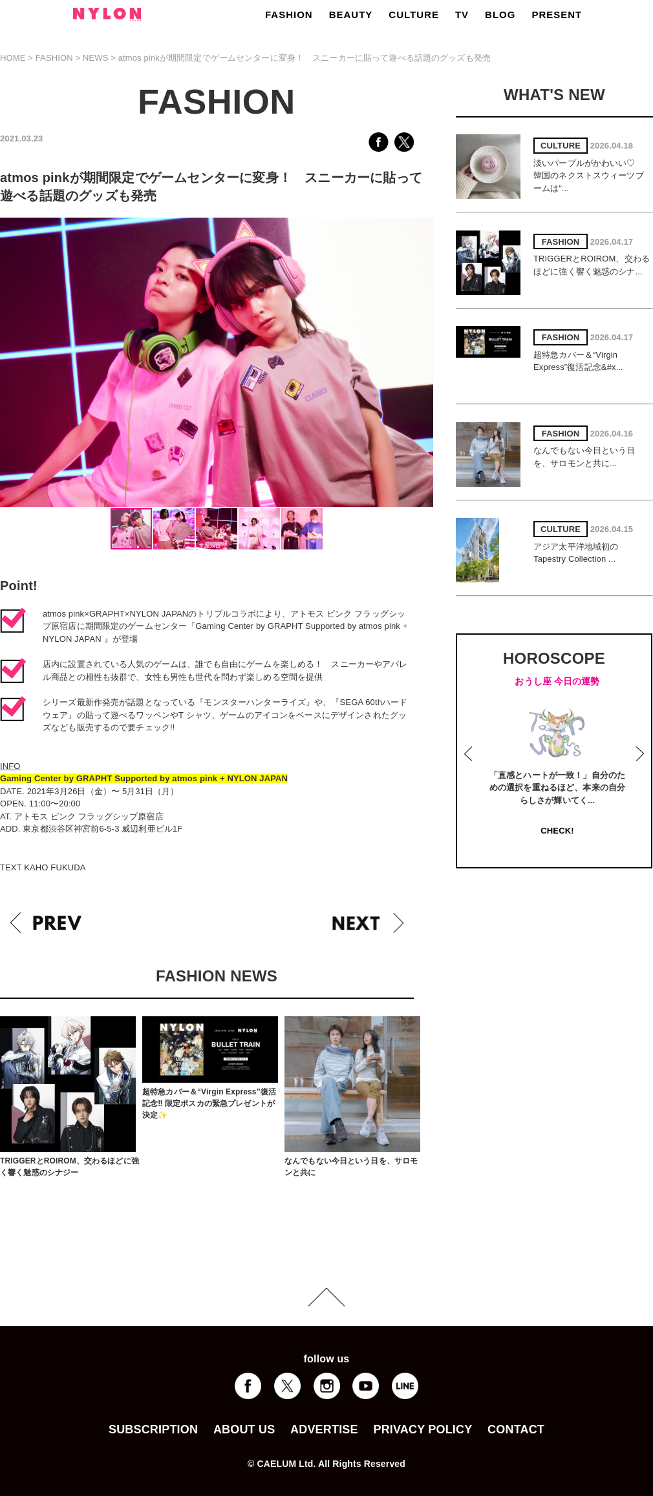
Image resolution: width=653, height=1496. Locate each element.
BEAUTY (351, 14)
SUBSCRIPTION (153, 1429)
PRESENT (556, 14)
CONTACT (515, 1429)
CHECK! (557, 830)
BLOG (500, 14)
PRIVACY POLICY (422, 1429)
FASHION (289, 14)
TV (462, 14)
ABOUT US (244, 1429)
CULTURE (414, 14)
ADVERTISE (324, 1429)
